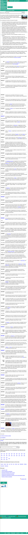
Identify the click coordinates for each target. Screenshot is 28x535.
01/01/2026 (2, 428)
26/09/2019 (2, 350)
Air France (9, 233)
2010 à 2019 (4, 458)
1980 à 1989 (21, 454)
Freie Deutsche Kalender (22, 516)
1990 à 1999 (24, 454)
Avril (9, 464)
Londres (11, 108)
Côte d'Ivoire (23, 260)
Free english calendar (11, 516)
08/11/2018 (2, 335)
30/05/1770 (2, 116)
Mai (11, 464)
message (1, 440)
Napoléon (17, 134)
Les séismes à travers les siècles (5, 435)
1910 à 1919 (4, 454)
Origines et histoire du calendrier (7, 476)
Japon (15, 177)
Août (18, 464)
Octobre (25, 464)
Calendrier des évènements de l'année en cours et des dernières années (13, 475)
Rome (18, 66)
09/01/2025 (2, 404)
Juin (13, 464)
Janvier (2, 464)
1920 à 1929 (6, 454)
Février (5, 464)
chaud (23, 357)
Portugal (7, 322)
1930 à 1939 (9, 454)
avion (11, 347)
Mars (7, 464)
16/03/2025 (2, 409)
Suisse (13, 428)
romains (8, 61)
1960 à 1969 (16, 454)
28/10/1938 (2, 196)
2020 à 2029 (6, 458)
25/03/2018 (2, 326)
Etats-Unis (15, 125)
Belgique (6, 219)
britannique (20, 137)
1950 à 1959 (14, 454)
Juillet (16, 464)
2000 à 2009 (1, 458)
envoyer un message (17, 57)
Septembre (21, 464)
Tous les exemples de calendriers (7, 471)
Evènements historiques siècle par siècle (8, 472)
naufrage (9, 307)
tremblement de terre (9, 161)
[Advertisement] (17, 4)
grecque (18, 62)
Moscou (24, 134)
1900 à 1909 (1, 454)
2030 (9, 458)
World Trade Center (11, 251)
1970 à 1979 (19, 454)
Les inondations (2, 437)
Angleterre (8, 413)
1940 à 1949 (11, 454)
